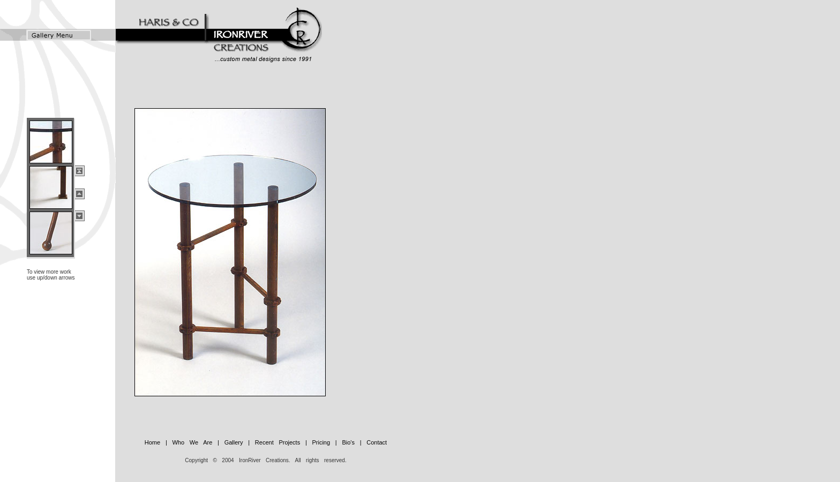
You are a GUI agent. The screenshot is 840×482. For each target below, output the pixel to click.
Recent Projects (277, 442)
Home (152, 442)
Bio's (346, 442)
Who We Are (190, 442)
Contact (376, 442)
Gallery (231, 442)
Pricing (318, 442)
